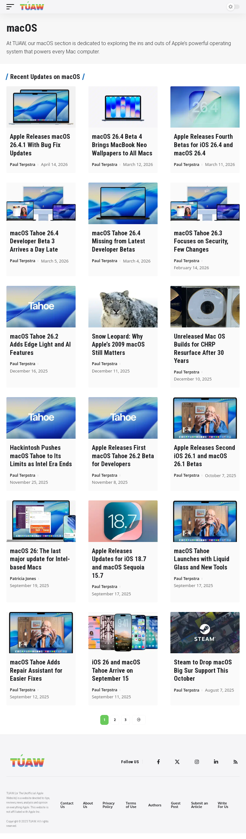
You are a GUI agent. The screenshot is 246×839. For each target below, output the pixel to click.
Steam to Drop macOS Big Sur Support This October (203, 675)
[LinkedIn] (215, 768)
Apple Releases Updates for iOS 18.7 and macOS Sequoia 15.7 (119, 568)
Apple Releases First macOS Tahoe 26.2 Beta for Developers (123, 461)
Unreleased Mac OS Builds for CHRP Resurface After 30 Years (199, 354)
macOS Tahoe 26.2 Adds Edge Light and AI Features (40, 350)
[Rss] (235, 768)
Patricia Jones (23, 583)
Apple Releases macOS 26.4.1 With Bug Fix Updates (40, 144)
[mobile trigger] (11, 6)
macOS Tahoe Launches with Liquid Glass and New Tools (201, 564)
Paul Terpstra (23, 164)
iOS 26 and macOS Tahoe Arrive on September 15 (116, 675)
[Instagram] (196, 768)
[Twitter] (176, 768)
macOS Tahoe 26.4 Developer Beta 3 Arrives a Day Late (34, 247)
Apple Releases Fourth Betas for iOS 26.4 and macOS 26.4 (203, 144)
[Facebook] (157, 768)
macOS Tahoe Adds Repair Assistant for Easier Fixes (36, 675)
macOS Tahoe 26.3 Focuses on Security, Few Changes (201, 247)
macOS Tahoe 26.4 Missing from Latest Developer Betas (118, 247)
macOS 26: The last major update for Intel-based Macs (40, 564)
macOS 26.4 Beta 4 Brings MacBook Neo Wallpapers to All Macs (122, 144)
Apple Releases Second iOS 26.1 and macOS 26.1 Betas (204, 461)
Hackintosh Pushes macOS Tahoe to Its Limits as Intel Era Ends (41, 461)
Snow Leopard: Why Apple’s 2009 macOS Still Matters (118, 350)
